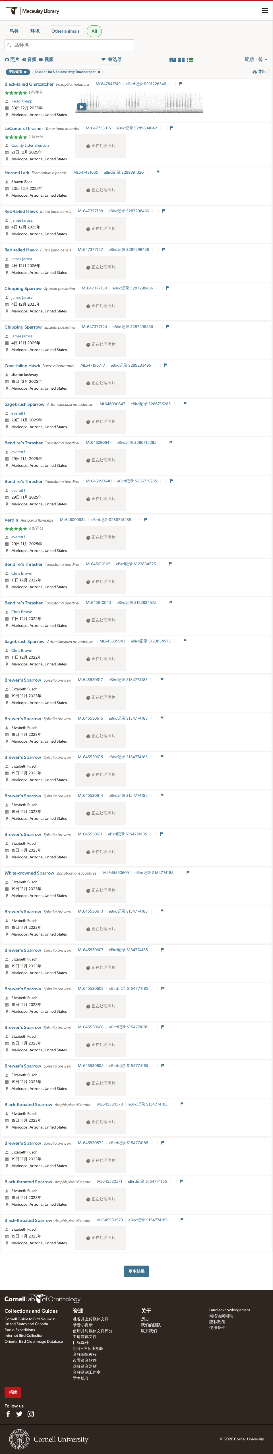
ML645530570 (110, 1220)
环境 (35, 31)
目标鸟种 (81, 1343)
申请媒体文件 (85, 1337)
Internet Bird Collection (24, 1336)
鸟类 (13, 31)
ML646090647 (112, 404)
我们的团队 (151, 1325)
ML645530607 (90, 950)
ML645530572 (91, 1143)
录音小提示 (83, 1325)
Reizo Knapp (21, 101)
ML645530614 (90, 796)
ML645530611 (90, 834)
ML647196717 (92, 365)
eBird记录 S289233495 (131, 365)
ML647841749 (108, 84)
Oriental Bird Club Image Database (34, 1342)
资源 (78, 1311)
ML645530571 (109, 1182)
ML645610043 (98, 603)
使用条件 (217, 1328)
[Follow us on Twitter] (19, 1414)
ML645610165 (98, 564)
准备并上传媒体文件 (91, 1319)
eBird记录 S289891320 (124, 173)
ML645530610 (90, 911)
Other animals (65, 31)
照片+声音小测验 (88, 1349)
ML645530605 (91, 1066)
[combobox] (74, 45)
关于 (146, 1311)
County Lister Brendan (30, 146)
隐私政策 (217, 1322)
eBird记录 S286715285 (151, 404)
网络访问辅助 (221, 1316)
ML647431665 (85, 173)
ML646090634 (73, 520)
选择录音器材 (85, 1367)
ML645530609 (116, 873)
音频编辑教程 (85, 1355)
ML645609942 (112, 641)
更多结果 (136, 1271)
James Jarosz (21, 220)
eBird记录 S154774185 (128, 680)
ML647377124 (94, 327)
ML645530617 (90, 680)
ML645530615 (90, 757)
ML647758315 (98, 128)
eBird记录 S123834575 (136, 564)
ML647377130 (94, 288)
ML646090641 (98, 443)
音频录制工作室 (87, 1373)
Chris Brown (21, 573)
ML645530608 (91, 989)
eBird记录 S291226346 (146, 84)
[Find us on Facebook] (8, 1414)
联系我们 (149, 1331)
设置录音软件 (85, 1361)
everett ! (18, 413)
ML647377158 (90, 211)
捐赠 (13, 1392)
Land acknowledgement (229, 1310)
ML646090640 (98, 481)
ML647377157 (90, 250)
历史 (145, 1319)
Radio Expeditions (20, 1330)
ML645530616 (90, 718)
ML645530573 (110, 1104)
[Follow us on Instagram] (30, 1414)
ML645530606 (91, 1027)
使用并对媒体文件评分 (93, 1331)
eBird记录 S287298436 (129, 211)
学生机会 (81, 1379)
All (94, 31)
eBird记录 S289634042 (137, 128)
